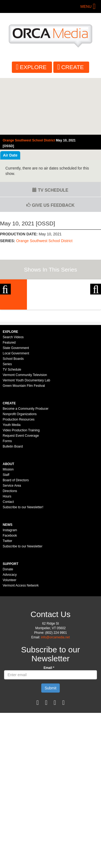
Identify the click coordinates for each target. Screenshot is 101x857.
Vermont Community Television (25, 431)
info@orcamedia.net (55, 694)
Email (49, 724)
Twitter (7, 597)
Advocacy (10, 631)
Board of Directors (16, 537)
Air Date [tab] (10, 155)
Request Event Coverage (21, 492)
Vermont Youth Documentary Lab (26, 437)
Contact (8, 558)
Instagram (10, 587)
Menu (86, 6)
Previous (5, 307)
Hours (7, 553)
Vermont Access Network (21, 642)
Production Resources (18, 476)
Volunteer (9, 637)
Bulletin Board (13, 503)
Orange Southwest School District (44, 241)
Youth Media (11, 481)
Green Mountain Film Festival (24, 442)
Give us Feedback (50, 205)
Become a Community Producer (25, 465)
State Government (16, 405)
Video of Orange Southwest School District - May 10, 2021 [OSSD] (50, 106)
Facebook (10, 592)
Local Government (16, 410)
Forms (7, 498)
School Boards (13, 415)
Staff (6, 531)
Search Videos (13, 394)
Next (95, 307)
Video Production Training (21, 487)
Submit (51, 745)
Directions (10, 548)
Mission (8, 526)
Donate (8, 626)
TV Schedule (50, 190)
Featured (9, 399)
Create (72, 67)
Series (7, 421)
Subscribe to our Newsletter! (23, 564)
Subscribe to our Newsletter (22, 603)
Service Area (12, 542)
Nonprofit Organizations (20, 471)
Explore (33, 67)
